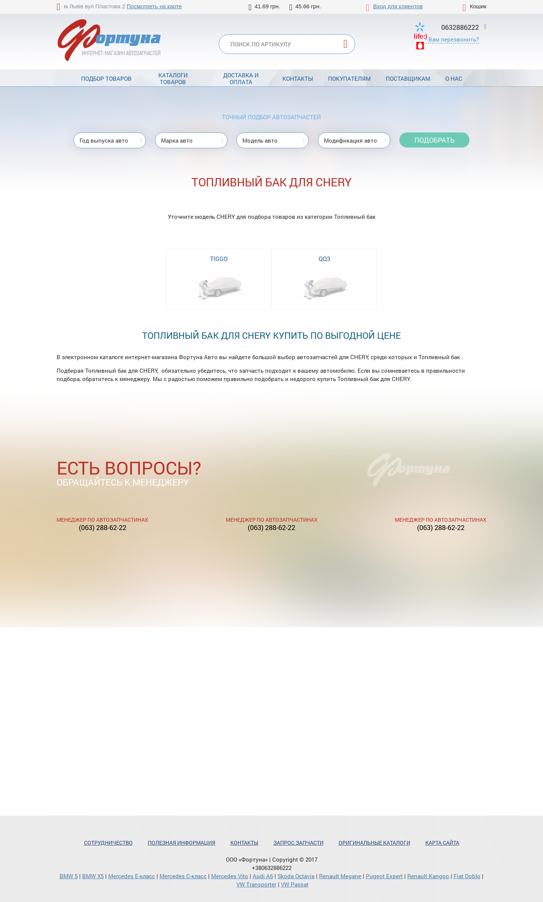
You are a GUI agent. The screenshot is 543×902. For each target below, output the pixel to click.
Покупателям (349, 78)
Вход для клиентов (398, 6)
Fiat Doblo (467, 876)
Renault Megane (340, 876)
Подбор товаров (106, 78)
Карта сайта (442, 842)
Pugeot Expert (384, 876)
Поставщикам (408, 78)
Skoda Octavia (296, 876)
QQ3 (324, 259)
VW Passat (294, 884)
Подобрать (434, 139)
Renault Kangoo (428, 876)
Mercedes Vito (229, 876)
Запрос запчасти (298, 842)
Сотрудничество (108, 842)
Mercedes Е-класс (131, 876)
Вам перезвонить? (453, 39)
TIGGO (219, 259)
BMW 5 (69, 876)
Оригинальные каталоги (374, 842)
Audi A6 (263, 876)
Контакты (297, 78)
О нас (453, 78)
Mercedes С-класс (183, 876)
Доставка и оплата (241, 78)
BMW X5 (93, 876)
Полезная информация (181, 842)
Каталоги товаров (173, 78)
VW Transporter (256, 884)
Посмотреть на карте (154, 6)
